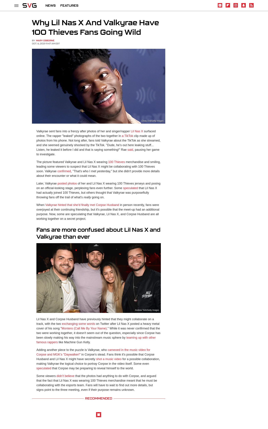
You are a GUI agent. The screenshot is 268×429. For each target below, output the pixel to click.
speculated (130, 188)
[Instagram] (235, 7)
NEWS (50, 5)
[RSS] (251, 7)
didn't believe (66, 376)
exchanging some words (78, 324)
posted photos (67, 183)
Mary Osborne (45, 40)
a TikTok (127, 136)
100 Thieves (116, 162)
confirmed (64, 171)
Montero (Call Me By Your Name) (84, 328)
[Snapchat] (243, 7)
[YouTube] (220, 7)
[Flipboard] (228, 7)
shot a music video (109, 359)
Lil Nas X (137, 131)
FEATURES (69, 5)
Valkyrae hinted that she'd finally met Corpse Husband (82, 205)
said (130, 149)
